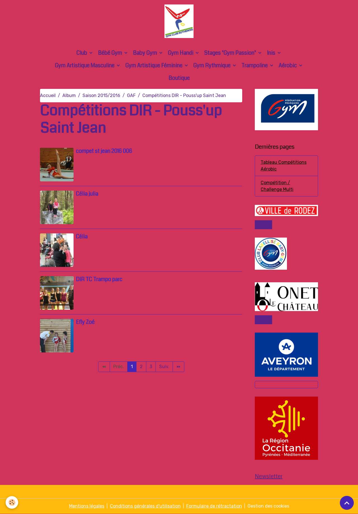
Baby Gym (145, 53)
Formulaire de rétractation (214, 506)
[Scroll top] (347, 503)
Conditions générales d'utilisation (145, 506)
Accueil (48, 95)
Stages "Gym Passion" (230, 53)
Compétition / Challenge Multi (277, 186)
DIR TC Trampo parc (99, 279)
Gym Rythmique (212, 65)
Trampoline (255, 65)
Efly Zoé (85, 322)
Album (69, 95)
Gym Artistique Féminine (154, 65)
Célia (82, 236)
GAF (131, 95)
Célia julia (87, 194)
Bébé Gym (110, 53)
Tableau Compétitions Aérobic (284, 166)
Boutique (179, 78)
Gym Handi (181, 53)
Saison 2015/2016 (101, 95)
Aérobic (288, 65)
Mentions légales (86, 506)
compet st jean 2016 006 (104, 151)
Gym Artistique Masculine (85, 65)
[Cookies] (12, 502)
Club (82, 53)
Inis (271, 53)
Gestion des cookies (268, 506)
